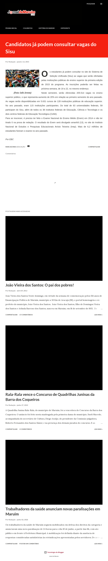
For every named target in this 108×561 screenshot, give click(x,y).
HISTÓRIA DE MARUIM (47, 28)
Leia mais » (98, 315)
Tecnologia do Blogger (54, 552)
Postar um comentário (29, 544)
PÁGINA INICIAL (11, 28)
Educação (21, 147)
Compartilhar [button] (94, 147)
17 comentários (26, 315)
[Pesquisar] (91, 4)
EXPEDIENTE (65, 28)
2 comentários (25, 429)
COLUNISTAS (27, 28)
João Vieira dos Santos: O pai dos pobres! (39, 285)
